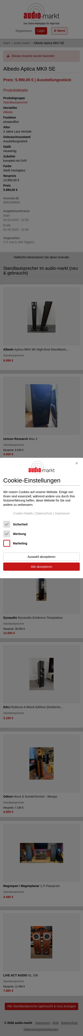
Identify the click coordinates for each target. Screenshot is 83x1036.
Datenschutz (43, 513)
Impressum (62, 513)
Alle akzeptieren (41, 566)
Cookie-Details (23, 513)
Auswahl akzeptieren (41, 556)
